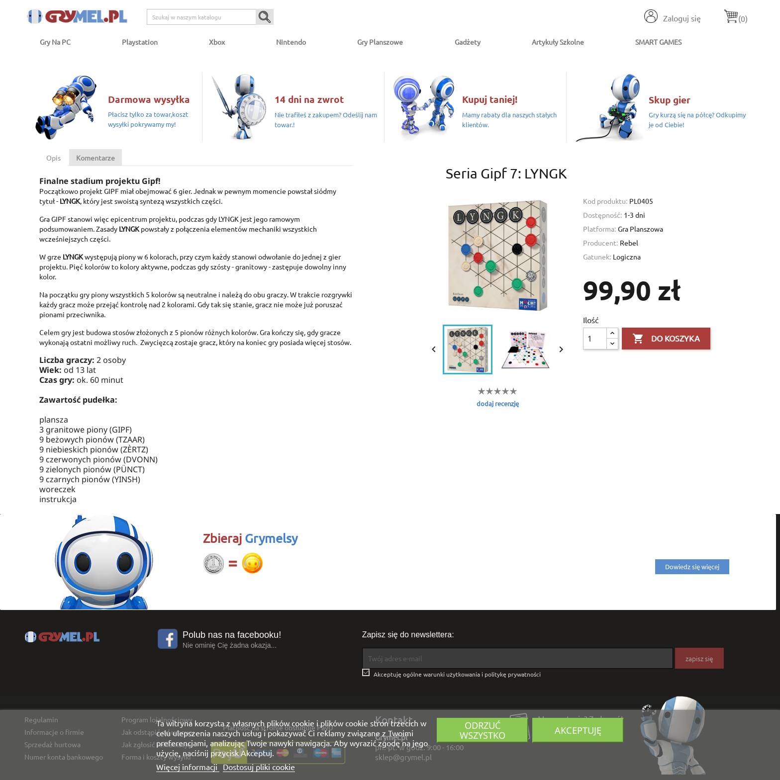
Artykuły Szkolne (558, 41)
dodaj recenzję (498, 403)
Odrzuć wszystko (482, 730)
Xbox (217, 41)
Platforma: (599, 228)
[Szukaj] (210, 17)
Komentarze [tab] (95, 157)
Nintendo (291, 41)
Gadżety (468, 41)
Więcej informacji (187, 767)
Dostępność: (602, 214)
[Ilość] (595, 338)
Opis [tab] (53, 157)
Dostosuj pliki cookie (259, 767)
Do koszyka (666, 339)
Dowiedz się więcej (692, 566)
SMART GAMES (658, 41)
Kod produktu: (605, 200)
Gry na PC (55, 41)
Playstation (140, 41)
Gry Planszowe (380, 41)
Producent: (600, 242)
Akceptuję (578, 730)
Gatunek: (597, 256)
